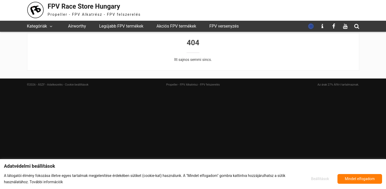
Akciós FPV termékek (176, 26)
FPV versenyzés (224, 26)
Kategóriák (37, 26)
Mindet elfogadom (360, 179)
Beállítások (320, 179)
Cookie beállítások (76, 84)
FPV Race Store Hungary (84, 6)
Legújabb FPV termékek (121, 26)
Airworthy (77, 26)
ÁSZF (41, 84)
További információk (46, 182)
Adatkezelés (55, 84)
